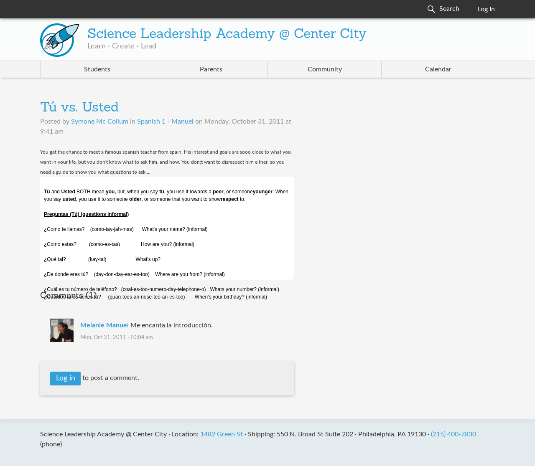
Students (97, 69)
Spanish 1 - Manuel (165, 121)
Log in (65, 378)
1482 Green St (221, 434)
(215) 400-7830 (453, 434)
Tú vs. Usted (79, 108)
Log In (486, 9)
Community (325, 69)
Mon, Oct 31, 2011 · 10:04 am (116, 337)
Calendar (438, 69)
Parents (211, 69)
